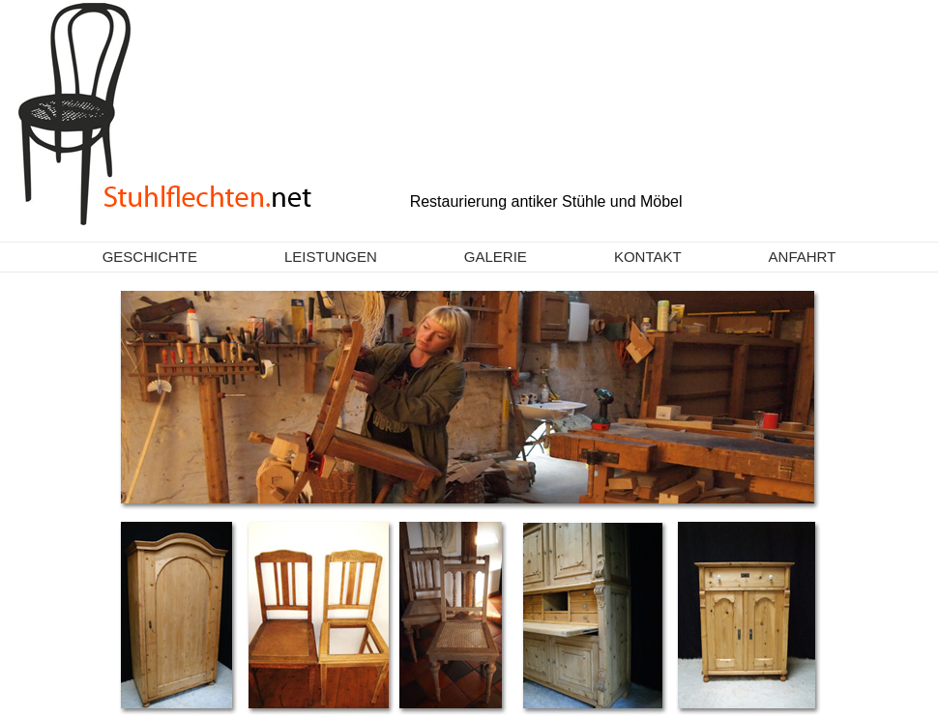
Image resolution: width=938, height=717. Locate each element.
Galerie (495, 256)
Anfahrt (802, 256)
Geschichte (150, 256)
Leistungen (330, 256)
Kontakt (648, 256)
